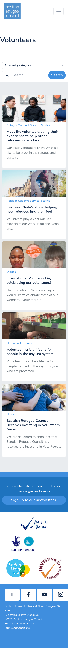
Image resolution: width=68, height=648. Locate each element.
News (10, 414)
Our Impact (14, 343)
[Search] (29, 75)
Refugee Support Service (23, 125)
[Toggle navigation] (58, 11)
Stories (45, 125)
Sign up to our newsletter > (34, 500)
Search (57, 75)
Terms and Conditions (17, 628)
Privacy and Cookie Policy (19, 623)
